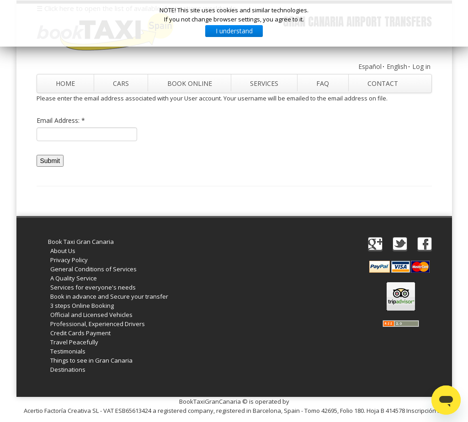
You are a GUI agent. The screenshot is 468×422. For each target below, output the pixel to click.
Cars (121, 83)
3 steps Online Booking (82, 305)
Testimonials (67, 351)
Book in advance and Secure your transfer (109, 296)
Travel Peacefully (74, 342)
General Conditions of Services (93, 269)
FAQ (322, 83)
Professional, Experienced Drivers (97, 324)
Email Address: (61, 120)
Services (264, 83)
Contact (382, 83)
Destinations (67, 369)
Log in (421, 66)
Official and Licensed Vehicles (91, 315)
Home (65, 83)
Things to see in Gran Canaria (91, 360)
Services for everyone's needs (93, 287)
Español (370, 66)
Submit (50, 160)
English (397, 66)
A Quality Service (73, 278)
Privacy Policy (69, 260)
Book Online (189, 83)
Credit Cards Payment (80, 333)
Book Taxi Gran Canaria (81, 241)
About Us (62, 251)
